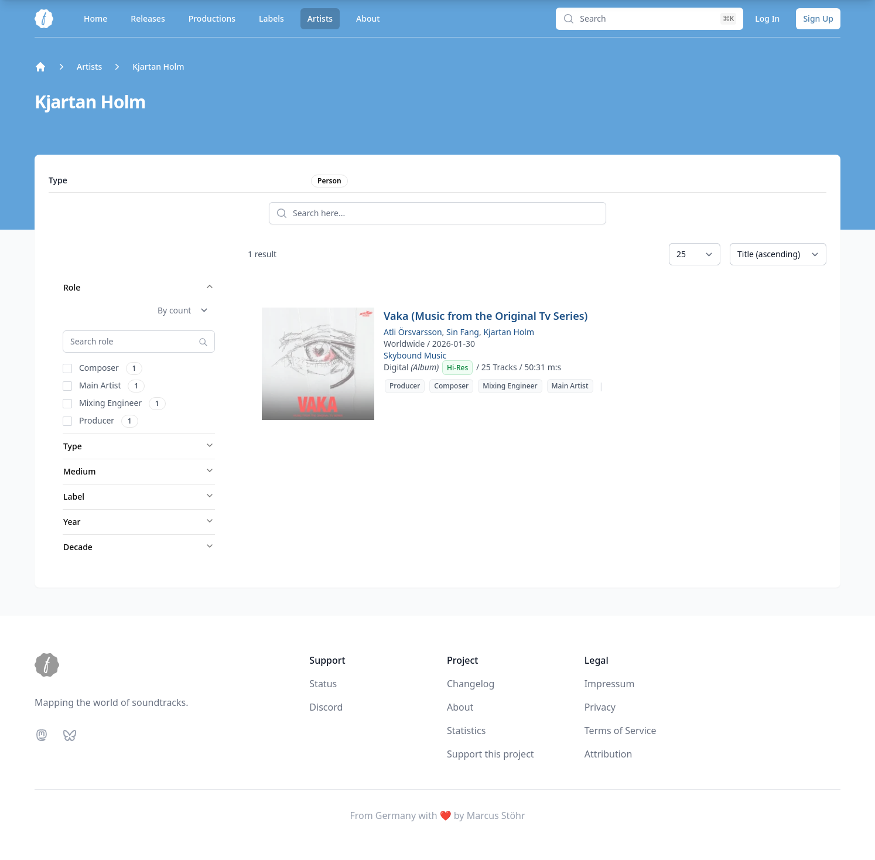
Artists (320, 18)
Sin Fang (462, 331)
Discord (326, 707)
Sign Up (818, 18)
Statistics (466, 730)
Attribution (609, 754)
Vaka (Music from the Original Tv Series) (485, 316)
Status (323, 683)
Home (95, 18)
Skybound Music (415, 355)
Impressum (610, 683)
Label (138, 496)
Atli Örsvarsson (413, 331)
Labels (271, 18)
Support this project (490, 754)
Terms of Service (621, 730)
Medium (138, 471)
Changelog (470, 683)
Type (138, 446)
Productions (212, 18)
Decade (138, 546)
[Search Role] (139, 341)
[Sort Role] (183, 310)
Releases (148, 18)
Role (138, 287)
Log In (767, 18)
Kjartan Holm (508, 331)
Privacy (600, 707)
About (368, 18)
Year (138, 521)
